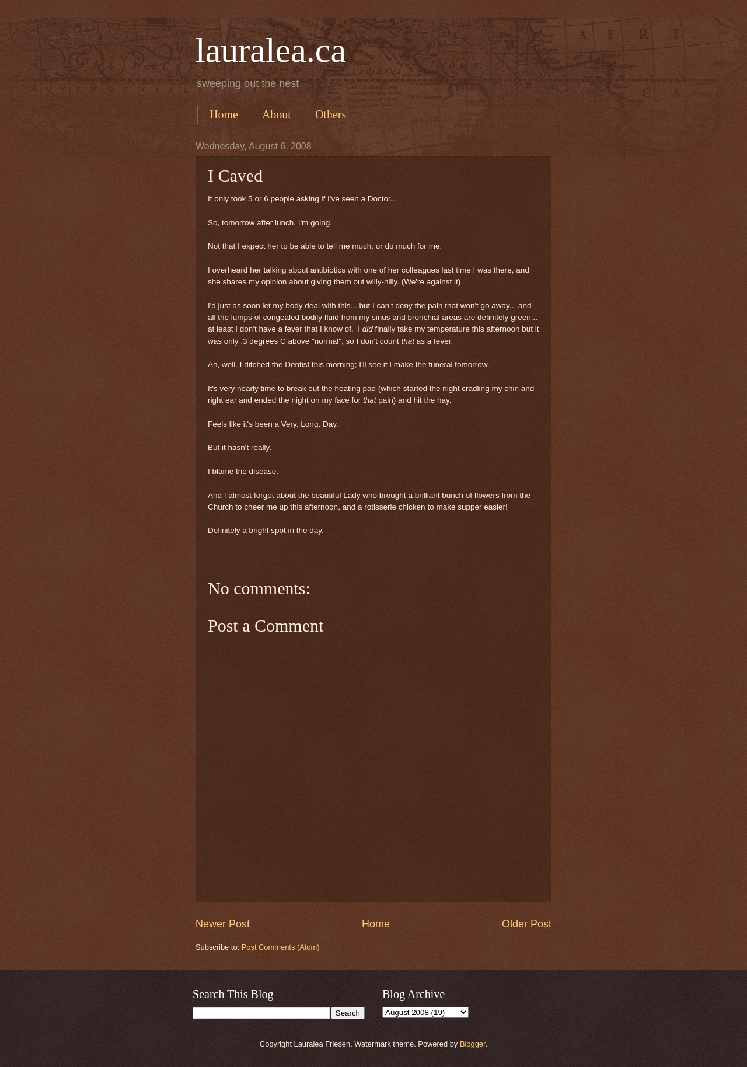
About (276, 114)
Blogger (473, 1044)
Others (330, 114)
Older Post (526, 924)
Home (224, 114)
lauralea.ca (271, 50)
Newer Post (223, 924)
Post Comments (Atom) (281, 947)
